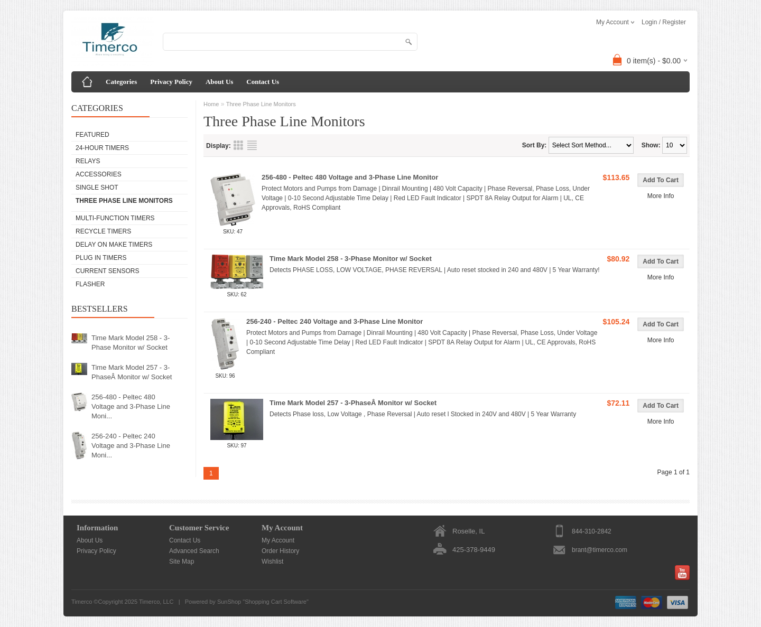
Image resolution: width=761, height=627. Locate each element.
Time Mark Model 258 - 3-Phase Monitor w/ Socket (130, 342)
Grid (238, 145)
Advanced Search (194, 551)
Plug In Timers (101, 257)
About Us (219, 82)
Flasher (90, 284)
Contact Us (262, 82)
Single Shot (97, 187)
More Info (660, 196)
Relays (88, 161)
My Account (278, 540)
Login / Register (664, 22)
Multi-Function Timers (115, 218)
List (252, 145)
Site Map (181, 561)
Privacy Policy (171, 82)
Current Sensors (107, 271)
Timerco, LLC (156, 601)
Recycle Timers (103, 231)
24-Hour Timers (102, 148)
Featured (92, 134)
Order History (280, 551)
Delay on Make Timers (114, 244)
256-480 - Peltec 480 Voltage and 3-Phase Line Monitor (350, 177)
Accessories (99, 174)
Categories (121, 82)
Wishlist (272, 561)
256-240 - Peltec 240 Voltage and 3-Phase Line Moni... (130, 445)
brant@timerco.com (599, 550)
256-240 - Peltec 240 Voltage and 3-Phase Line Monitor (334, 321)
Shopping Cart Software (276, 601)
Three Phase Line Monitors (124, 200)
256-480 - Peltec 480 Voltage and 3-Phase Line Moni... (130, 406)
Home (211, 104)
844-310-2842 (591, 531)
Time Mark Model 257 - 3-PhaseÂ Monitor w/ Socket (131, 372)
